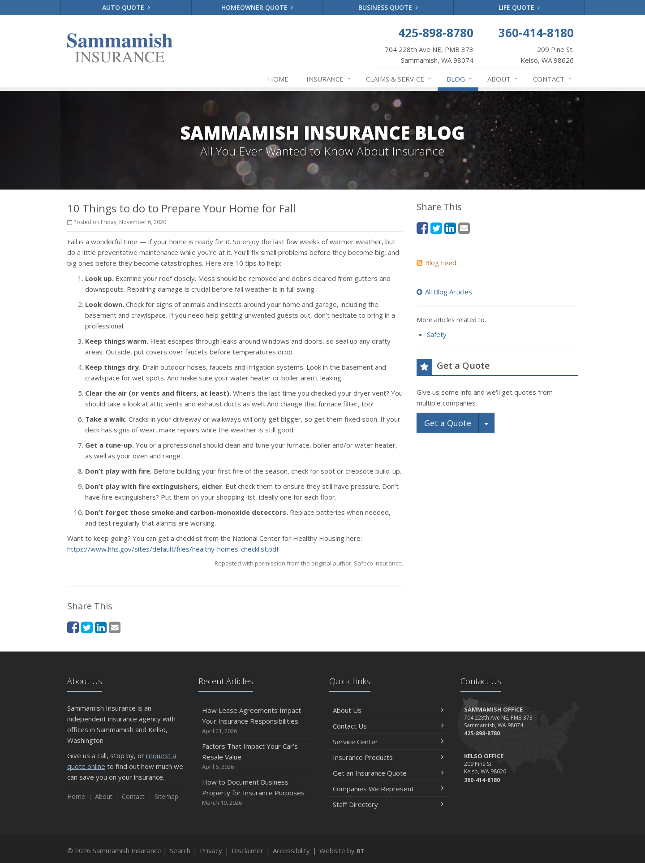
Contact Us (388, 725)
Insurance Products (388, 757)
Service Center (388, 741)
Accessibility (291, 850)
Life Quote (519, 7)
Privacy (211, 850)
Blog (460, 79)
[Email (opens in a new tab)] (114, 627)
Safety (437, 334)
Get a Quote (447, 423)
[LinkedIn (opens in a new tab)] (101, 627)
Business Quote (388, 7)
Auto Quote (126, 7)
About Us (388, 710)
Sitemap (166, 796)
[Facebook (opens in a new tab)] (73, 627)
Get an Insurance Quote (388, 772)
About (503, 79)
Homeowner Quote (257, 7)
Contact (552, 79)
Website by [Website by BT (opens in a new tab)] (342, 850)
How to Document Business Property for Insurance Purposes (257, 792)
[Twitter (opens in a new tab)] (87, 627)
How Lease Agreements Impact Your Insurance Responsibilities (257, 721)
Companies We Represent (388, 788)
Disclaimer (247, 850)
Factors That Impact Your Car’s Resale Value (257, 757)
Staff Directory (388, 804)
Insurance (329, 79)
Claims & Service (399, 79)
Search (180, 850)
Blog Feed (436, 262)
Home (278, 78)
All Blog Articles (444, 291)
